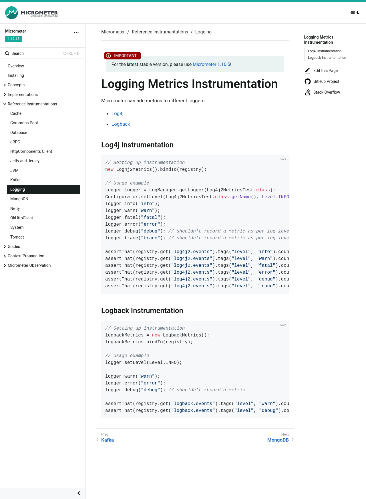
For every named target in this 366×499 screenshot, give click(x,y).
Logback (121, 124)
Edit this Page (321, 70)
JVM (14, 170)
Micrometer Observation (29, 265)
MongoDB (19, 199)
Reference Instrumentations (32, 104)
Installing (16, 75)
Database (18, 132)
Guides (14, 246)
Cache (15, 113)
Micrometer (113, 32)
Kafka (15, 180)
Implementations (23, 94)
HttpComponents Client (31, 151)
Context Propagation (26, 256)
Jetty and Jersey (24, 161)
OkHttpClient (21, 218)
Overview (16, 66)
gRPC (15, 142)
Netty (15, 208)
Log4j (118, 113)
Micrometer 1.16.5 (211, 64)
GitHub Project (321, 81)
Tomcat (17, 237)
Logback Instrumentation (327, 58)
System (16, 227)
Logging (17, 189)
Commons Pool (24, 123)
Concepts (16, 85)
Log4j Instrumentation (325, 51)
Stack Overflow (322, 92)
